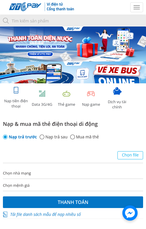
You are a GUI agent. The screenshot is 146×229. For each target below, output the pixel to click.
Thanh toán (73, 202)
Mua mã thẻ (87, 137)
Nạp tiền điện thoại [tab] (16, 97)
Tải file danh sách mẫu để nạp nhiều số (45, 214)
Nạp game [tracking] (91, 98)
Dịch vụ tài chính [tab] (117, 98)
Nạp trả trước (23, 137)
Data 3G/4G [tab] (42, 98)
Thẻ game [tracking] (66, 98)
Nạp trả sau (56, 137)
